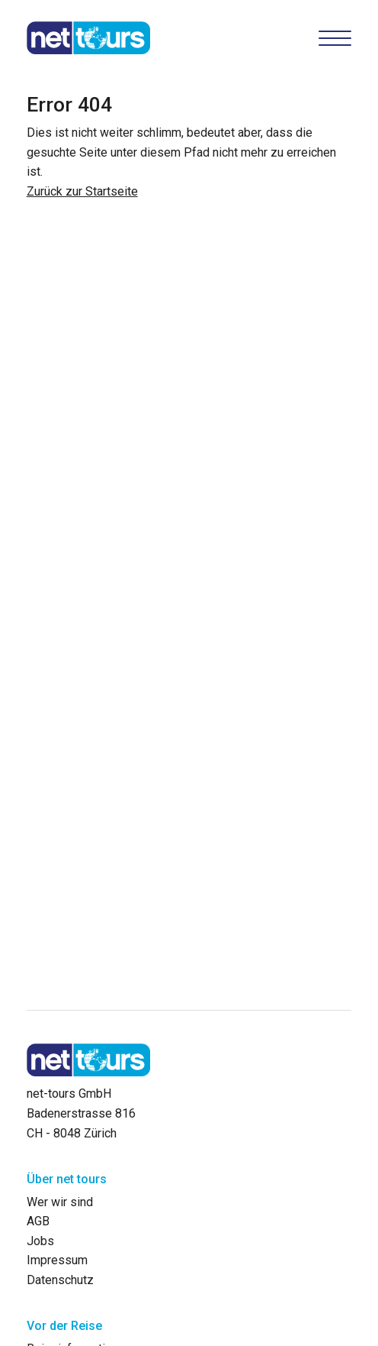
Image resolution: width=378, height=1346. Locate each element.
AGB (38, 1221)
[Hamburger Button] (335, 37)
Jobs (40, 1241)
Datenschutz (60, 1280)
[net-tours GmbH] (89, 37)
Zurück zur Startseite (82, 191)
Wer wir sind (60, 1202)
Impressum (57, 1260)
